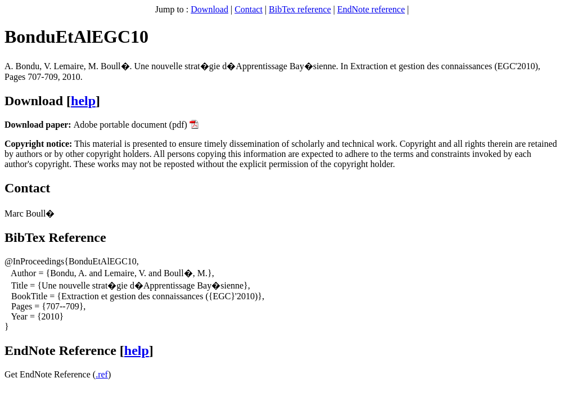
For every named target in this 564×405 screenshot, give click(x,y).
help (83, 100)
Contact (248, 9)
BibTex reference (300, 9)
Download (209, 9)
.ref (102, 374)
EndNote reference (371, 9)
